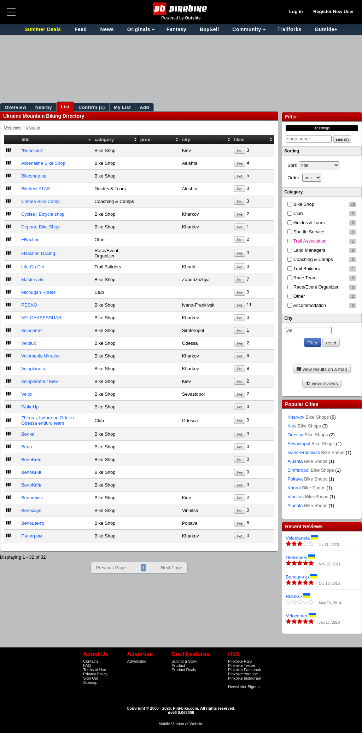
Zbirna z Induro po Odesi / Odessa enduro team (47, 420)
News (107, 29)
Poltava (307, 479)
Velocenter (32, 330)
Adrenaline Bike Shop (43, 163)
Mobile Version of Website (181, 724)
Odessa (307, 434)
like (240, 151)
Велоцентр (32, 523)
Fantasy (176, 29)
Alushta (307, 461)
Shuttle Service (321, 232)
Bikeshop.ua (34, 176)
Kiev (304, 426)
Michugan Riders (38, 292)
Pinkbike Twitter (241, 665)
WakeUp (30, 406)
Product (178, 665)
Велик (27, 434)
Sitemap (90, 682)
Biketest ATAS (35, 188)
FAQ (87, 665)
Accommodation (321, 305)
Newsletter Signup (243, 687)
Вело (26, 446)
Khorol (306, 487)
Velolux (28, 343)
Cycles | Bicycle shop (43, 214)
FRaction (30, 239)
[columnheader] (11, 139)
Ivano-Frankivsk (315, 452)
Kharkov (308, 417)
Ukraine (33, 127)
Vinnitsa (307, 496)
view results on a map (322, 369)
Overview (12, 127)
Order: (293, 177)
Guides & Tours (321, 223)
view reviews (322, 383)
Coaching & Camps (321, 259)
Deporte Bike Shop (40, 226)
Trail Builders (321, 269)
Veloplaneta (33, 368)
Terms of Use (94, 670)
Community (246, 29)
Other (321, 296)
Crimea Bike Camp (40, 201)
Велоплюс (32, 497)
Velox (27, 394)
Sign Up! (90, 678)
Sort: (292, 165)
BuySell (209, 29)
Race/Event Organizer (321, 287)
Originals (138, 29)
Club (321, 213)
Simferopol (310, 470)
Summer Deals (43, 29)
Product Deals (183, 670)
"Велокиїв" (32, 150)
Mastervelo (32, 279)
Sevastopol (311, 443)
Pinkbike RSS (240, 661)
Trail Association (321, 241)
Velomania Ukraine (40, 356)
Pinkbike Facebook (244, 670)
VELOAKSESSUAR (41, 317)
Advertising (136, 661)
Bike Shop (321, 204)
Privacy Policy (95, 674)
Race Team (321, 278)
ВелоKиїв (31, 459)
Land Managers (321, 250)
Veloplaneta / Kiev (39, 381)
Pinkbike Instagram (244, 678)
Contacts (90, 661)
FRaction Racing (38, 253)
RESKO (29, 305)
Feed (81, 29)
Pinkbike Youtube (243, 674)
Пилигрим (31, 536)
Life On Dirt (33, 266)
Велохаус (31, 510)
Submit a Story (184, 661)
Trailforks (290, 29)
